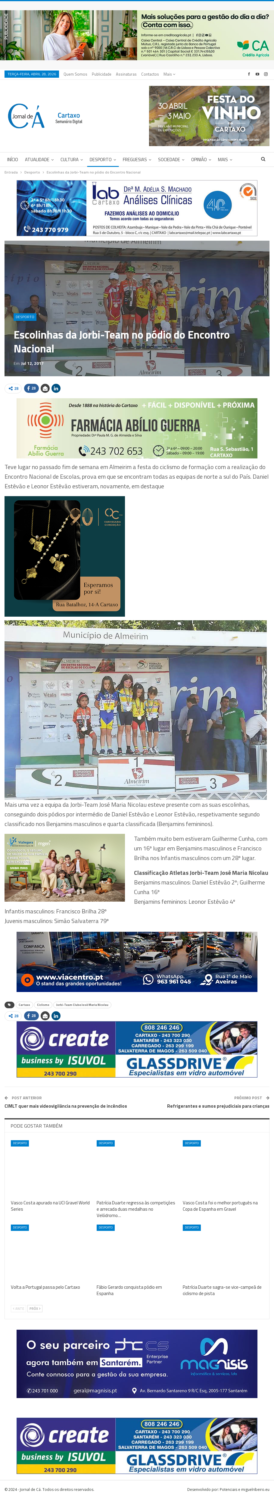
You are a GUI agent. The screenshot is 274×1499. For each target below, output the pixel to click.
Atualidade (37, 159)
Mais (169, 74)
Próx (35, 1308)
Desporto (101, 159)
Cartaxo (24, 1005)
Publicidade (101, 74)
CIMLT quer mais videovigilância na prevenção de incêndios (66, 1106)
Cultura (70, 159)
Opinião (199, 159)
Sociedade (169, 159)
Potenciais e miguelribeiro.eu (244, 1489)
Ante (18, 1308)
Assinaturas (126, 74)
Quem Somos (75, 74)
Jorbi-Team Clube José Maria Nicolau (82, 1005)
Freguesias (135, 159)
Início (12, 159)
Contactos (150, 74)
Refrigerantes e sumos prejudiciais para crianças (218, 1106)
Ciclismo (43, 1005)
